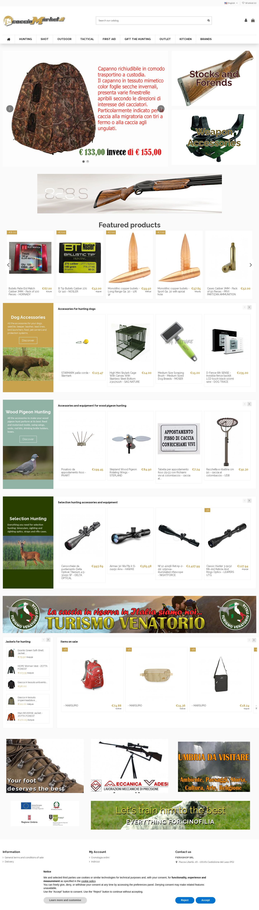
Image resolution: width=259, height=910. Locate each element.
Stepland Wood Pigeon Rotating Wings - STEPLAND (123, 472)
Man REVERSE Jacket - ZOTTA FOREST (30, 714)
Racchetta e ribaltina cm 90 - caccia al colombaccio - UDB (220, 472)
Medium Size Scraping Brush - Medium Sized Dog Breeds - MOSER (171, 375)
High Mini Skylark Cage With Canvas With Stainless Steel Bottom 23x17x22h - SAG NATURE (125, 377)
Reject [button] (185, 900)
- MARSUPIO (71, 705)
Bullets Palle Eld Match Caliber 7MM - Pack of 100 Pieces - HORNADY (24, 291)
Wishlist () (249, 3)
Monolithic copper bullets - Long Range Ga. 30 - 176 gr (124, 291)
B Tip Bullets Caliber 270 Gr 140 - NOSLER (72, 290)
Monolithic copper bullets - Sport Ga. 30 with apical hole (173, 291)
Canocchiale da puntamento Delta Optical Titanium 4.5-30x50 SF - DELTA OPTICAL (73, 572)
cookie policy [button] (88, 881)
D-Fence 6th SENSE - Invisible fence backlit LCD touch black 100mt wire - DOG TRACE (220, 377)
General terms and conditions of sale (24, 857)
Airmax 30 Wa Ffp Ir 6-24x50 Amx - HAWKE (123, 568)
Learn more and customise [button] (65, 900)
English (231, 3)
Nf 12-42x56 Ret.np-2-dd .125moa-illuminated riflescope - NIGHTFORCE (170, 571)
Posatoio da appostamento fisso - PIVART (73, 472)
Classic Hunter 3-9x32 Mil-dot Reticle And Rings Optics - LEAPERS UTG (220, 571)
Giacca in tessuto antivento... (32, 682)
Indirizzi (95, 861)
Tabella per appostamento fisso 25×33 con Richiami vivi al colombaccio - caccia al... (174, 474)
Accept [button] (205, 900)
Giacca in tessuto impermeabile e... (27, 699)
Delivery (9, 861)
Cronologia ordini (100, 857)
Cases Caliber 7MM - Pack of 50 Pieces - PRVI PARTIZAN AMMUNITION (222, 291)
